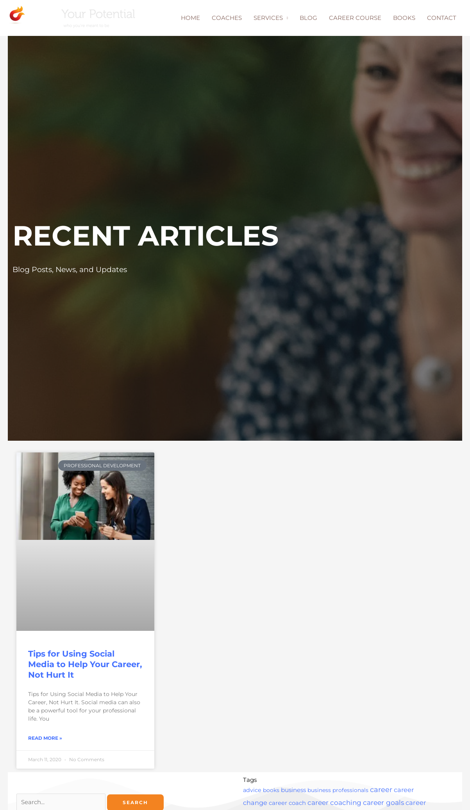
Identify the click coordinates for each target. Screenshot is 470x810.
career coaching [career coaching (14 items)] (334, 803)
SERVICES (268, 17)
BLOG (308, 17)
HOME (190, 17)
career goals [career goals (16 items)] (383, 803)
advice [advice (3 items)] (252, 790)
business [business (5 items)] (293, 790)
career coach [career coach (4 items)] (287, 803)
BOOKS (404, 17)
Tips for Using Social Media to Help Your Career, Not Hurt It (85, 664)
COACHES (227, 17)
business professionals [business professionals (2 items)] (337, 790)
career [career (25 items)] (381, 790)
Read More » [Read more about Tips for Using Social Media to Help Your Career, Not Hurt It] (45, 738)
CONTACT (441, 17)
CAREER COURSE (355, 17)
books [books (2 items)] (271, 790)
